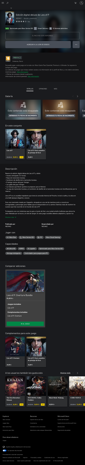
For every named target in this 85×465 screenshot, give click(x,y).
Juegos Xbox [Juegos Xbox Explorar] (6, 423)
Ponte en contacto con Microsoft (11, 457)
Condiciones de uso (49, 457)
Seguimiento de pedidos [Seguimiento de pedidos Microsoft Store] (64, 430)
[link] (15, 144)
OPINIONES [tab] (43, 89)
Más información (22, 72)
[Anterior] (73, 96)
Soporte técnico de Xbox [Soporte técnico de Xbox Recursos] (36, 419)
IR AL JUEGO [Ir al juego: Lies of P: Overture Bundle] (25, 324)
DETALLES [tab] (30, 89)
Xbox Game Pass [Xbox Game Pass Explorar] (7, 426)
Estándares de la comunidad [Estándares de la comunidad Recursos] (37, 426)
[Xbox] (6, 8)
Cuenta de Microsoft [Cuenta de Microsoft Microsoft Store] (63, 419)
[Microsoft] (42, 1)
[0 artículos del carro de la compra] (76, 3)
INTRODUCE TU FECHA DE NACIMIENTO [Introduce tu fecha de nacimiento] (23, 115)
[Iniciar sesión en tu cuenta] (81, 3)
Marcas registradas (63, 457)
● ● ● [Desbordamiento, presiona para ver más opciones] (76, 44)
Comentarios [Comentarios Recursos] (33, 423)
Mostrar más (10, 217)
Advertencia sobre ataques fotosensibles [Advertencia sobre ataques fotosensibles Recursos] (41, 430)
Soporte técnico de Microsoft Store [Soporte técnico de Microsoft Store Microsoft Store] (67, 423)
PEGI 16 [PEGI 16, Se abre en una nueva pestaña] (17, 58)
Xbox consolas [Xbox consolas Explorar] (6, 419)
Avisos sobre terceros (8, 460)
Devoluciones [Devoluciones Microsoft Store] (61, 426)
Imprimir (25, 457)
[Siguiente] (77, 96)
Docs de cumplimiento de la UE (42, 460)
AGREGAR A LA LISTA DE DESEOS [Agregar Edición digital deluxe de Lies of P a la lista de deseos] (38, 44)
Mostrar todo (65, 373)
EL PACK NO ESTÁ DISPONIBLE (42, 36)
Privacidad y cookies (36, 457)
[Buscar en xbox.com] (8, 3)
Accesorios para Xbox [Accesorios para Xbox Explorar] (8, 430)
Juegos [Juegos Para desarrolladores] (4, 440)
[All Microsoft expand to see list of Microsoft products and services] (2, 3)
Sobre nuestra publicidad (24, 460)
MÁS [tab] (55, 89)
